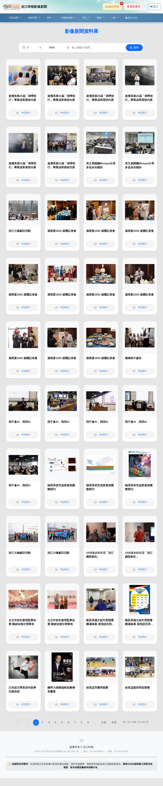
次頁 (103, 722)
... (95, 722)
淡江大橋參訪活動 (20, 230)
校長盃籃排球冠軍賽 (137, 687)
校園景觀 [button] (33, 17)
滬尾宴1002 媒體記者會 (61, 230)
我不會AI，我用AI (20, 421)
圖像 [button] (99, 17)
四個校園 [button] (14, 17)
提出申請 (113, 5)
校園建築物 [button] (67, 17)
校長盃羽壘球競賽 (97, 687)
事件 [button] (49, 17)
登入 (154, 6)
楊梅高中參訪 (133, 358)
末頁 (114, 722)
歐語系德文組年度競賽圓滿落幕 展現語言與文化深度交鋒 (100, 624)
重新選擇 (133, 6)
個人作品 (131, 17)
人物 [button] (113, 17)
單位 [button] (85, 17)
